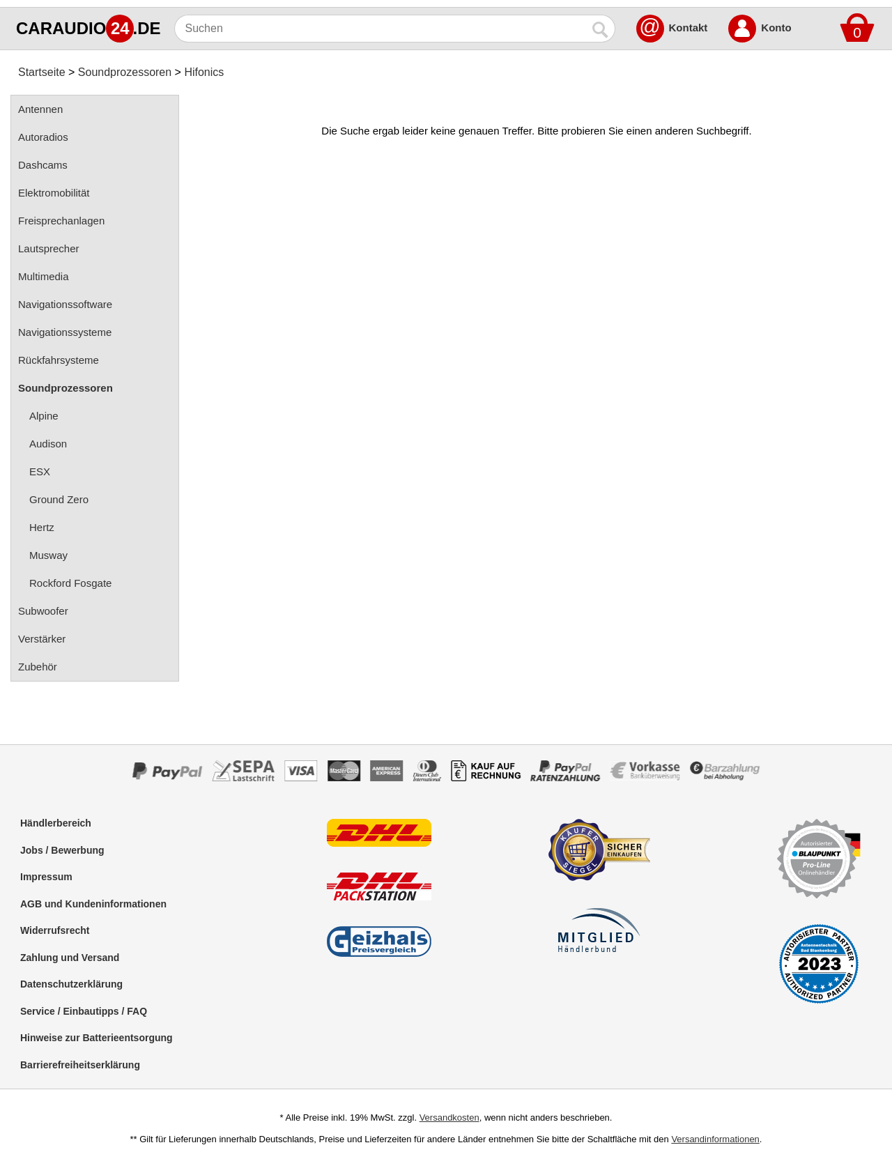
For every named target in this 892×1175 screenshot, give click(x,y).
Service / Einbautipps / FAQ (83, 1011)
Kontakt (688, 27)
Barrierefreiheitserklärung (80, 1064)
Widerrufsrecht (54, 930)
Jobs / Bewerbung (62, 850)
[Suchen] (380, 29)
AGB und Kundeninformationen (93, 903)
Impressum (46, 876)
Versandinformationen (715, 1139)
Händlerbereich (55, 823)
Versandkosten (449, 1117)
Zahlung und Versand (69, 957)
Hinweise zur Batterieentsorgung (96, 1037)
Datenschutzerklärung (71, 984)
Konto (776, 27)
